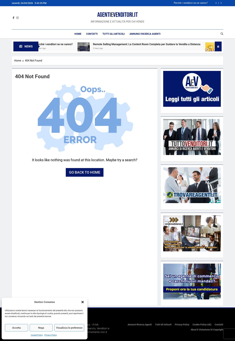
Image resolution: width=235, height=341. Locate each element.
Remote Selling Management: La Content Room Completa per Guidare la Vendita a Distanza (150, 44)
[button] (82, 302)
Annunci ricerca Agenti (145, 33)
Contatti (92, 33)
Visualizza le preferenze (69, 327)
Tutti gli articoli (113, 33)
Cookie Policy (37, 335)
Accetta (16, 327)
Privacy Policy (50, 335)
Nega (41, 327)
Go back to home (84, 172)
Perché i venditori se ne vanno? (191, 3)
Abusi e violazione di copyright (207, 329)
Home (77, 33)
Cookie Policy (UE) (202, 324)
